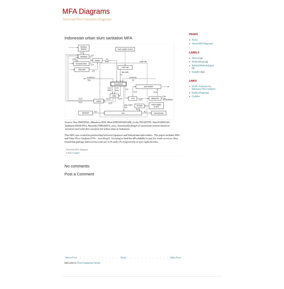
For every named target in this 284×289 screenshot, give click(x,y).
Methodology (198, 61)
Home (123, 257)
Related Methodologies (203, 65)
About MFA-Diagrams (202, 43)
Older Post (175, 257)
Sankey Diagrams (200, 92)
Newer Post (71, 257)
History (195, 58)
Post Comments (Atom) (88, 263)
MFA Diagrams (86, 11)
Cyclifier (196, 96)
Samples (76, 153)
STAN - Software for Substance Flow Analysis (204, 88)
